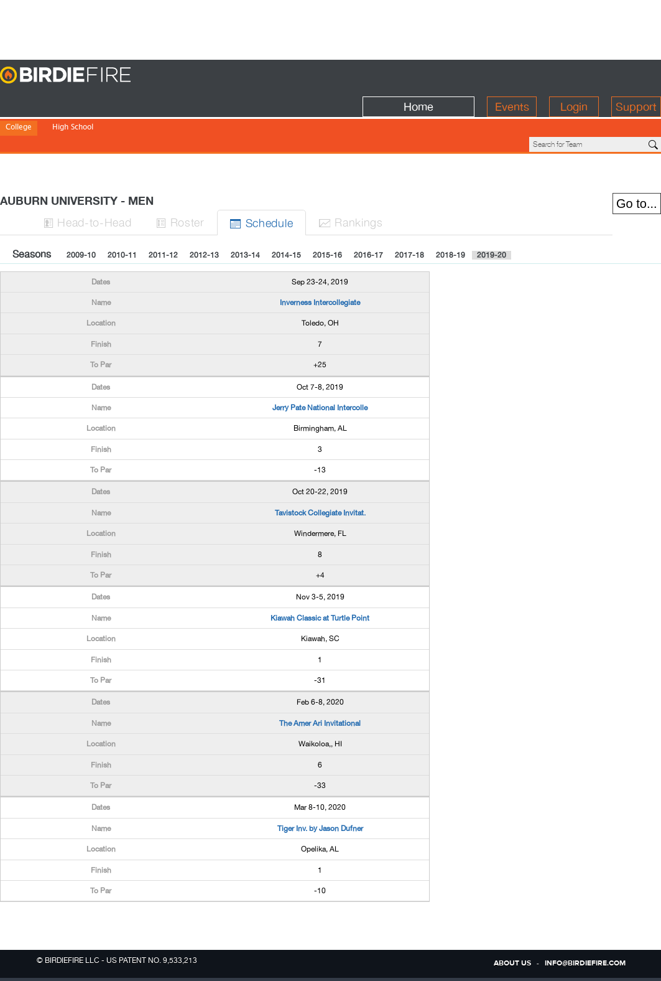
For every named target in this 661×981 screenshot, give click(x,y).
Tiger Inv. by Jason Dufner (320, 786)
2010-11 (122, 213)
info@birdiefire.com (585, 963)
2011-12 (163, 213)
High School (72, 102)
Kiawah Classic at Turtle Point (319, 575)
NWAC (213, 118)
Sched (262, 180)
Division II (65, 118)
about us (512, 963)
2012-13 (204, 213)
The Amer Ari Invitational (320, 681)
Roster (181, 179)
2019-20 (491, 213)
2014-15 (286, 213)
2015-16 (327, 213)
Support (636, 75)
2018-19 (450, 213)
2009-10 (81, 213)
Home (418, 75)
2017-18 (409, 213)
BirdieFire (90, 76)
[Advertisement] (330, 28)
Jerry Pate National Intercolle (319, 365)
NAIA (148, 118)
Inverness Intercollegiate (320, 260)
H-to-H (88, 179)
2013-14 (245, 213)
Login (574, 75)
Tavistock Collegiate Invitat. (320, 470)
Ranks (351, 179)
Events (512, 75)
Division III (111, 118)
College (19, 102)
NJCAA (180, 118)
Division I (21, 118)
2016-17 (368, 213)
